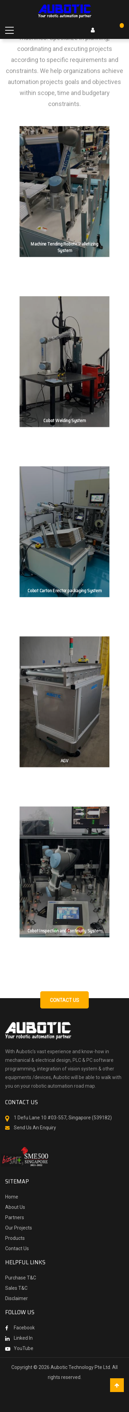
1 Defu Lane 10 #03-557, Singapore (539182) (63, 1117)
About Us (15, 1207)
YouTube (23, 1348)
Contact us (64, 1000)
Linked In (23, 1338)
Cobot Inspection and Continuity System (64, 931)
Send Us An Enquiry (35, 1127)
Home (11, 1197)
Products (15, 1238)
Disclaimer (16, 1298)
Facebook (24, 1327)
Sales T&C (16, 1288)
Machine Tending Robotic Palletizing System (64, 247)
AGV (64, 760)
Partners (14, 1217)
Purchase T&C (20, 1277)
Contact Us (17, 1248)
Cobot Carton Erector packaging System (64, 590)
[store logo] (64, 11)
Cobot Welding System (65, 420)
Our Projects (18, 1228)
